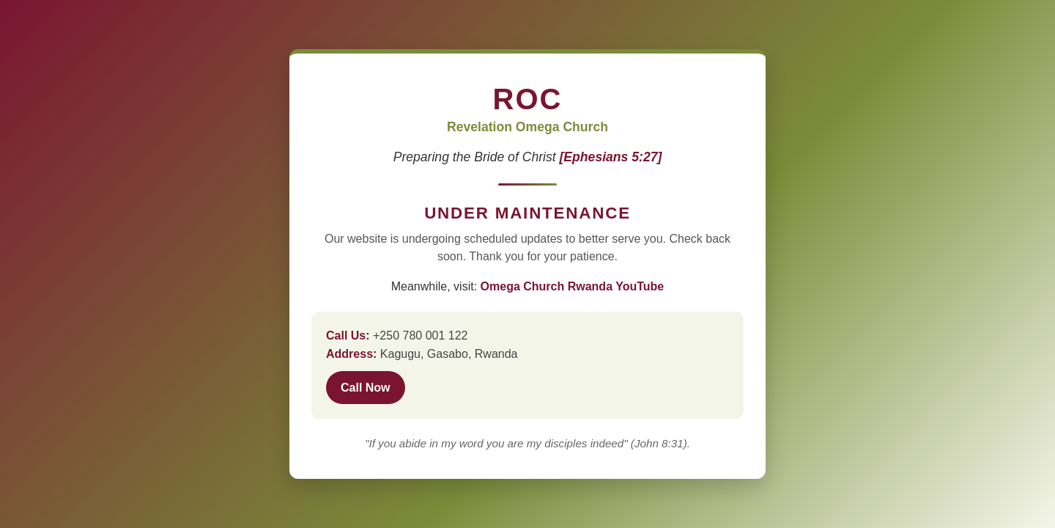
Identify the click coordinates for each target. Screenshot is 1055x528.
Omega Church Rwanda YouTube (573, 286)
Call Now (365, 387)
